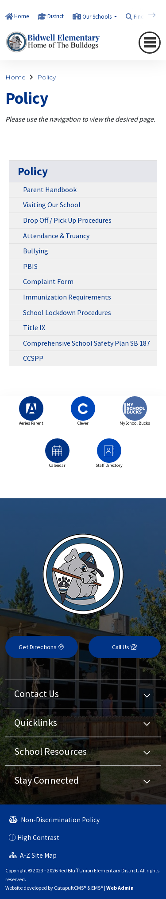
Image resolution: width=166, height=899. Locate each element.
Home (21, 16)
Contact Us (36, 693)
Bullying (35, 250)
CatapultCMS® (70, 887)
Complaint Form (48, 281)
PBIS (30, 266)
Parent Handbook (50, 189)
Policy (46, 77)
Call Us (124, 647)
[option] (31, 415)
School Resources (50, 751)
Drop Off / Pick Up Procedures (67, 220)
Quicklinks (35, 722)
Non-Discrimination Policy (54, 820)
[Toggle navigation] (150, 42)
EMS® (97, 887)
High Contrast (38, 837)
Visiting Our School (52, 204)
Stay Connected (46, 780)
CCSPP (33, 358)
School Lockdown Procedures (67, 312)
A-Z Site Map (33, 855)
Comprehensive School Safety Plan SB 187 (86, 343)
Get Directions (41, 647)
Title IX (34, 327)
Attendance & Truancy (56, 235)
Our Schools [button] (97, 16)
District (55, 16)
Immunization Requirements (67, 296)
